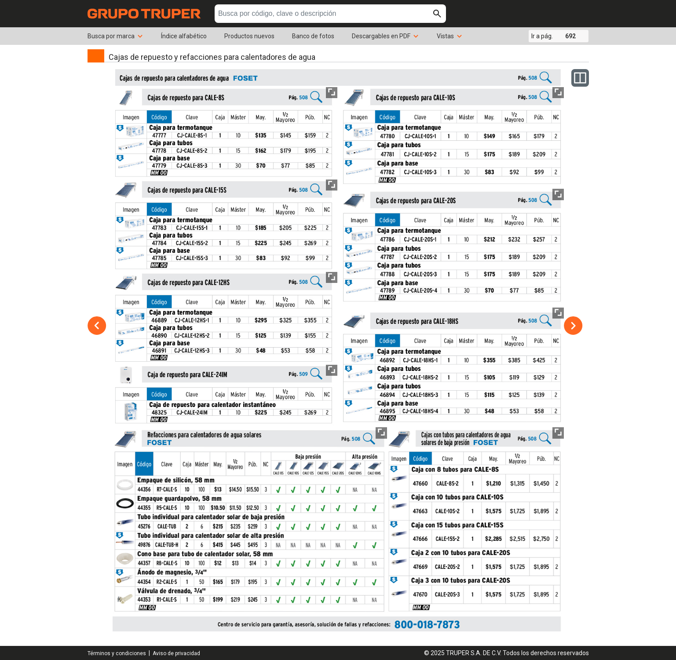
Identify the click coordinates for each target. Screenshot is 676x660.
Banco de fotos (313, 36)
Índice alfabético (184, 36)
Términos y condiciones (117, 653)
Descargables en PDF (385, 36)
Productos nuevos (249, 36)
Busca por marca (115, 36)
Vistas (450, 36)
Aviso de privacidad (176, 653)
